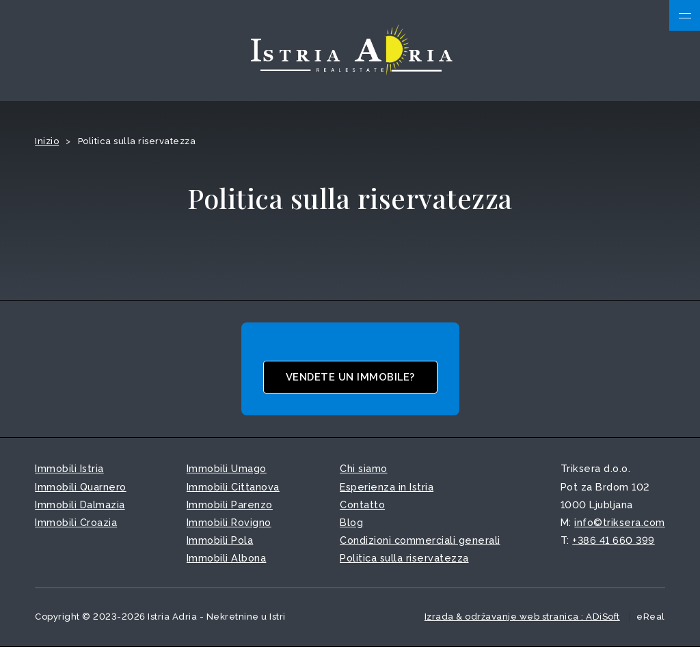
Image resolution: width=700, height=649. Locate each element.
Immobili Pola (220, 541)
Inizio (47, 142)
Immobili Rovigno (229, 523)
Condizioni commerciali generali (420, 541)
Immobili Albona (227, 559)
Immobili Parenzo (230, 506)
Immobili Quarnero (80, 488)
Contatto (362, 506)
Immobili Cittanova (233, 488)
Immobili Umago (227, 470)
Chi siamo (364, 470)
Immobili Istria (69, 470)
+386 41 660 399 (613, 541)
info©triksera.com (619, 523)
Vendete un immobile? (350, 378)
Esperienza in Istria (386, 488)
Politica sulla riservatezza (404, 559)
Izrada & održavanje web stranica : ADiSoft (522, 618)
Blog (351, 523)
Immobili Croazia (76, 523)
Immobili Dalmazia (80, 506)
